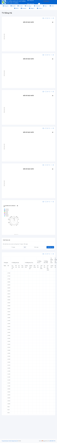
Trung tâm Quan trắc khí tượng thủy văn (10, 440)
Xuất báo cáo (50, 247)
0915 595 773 (52, 440)
